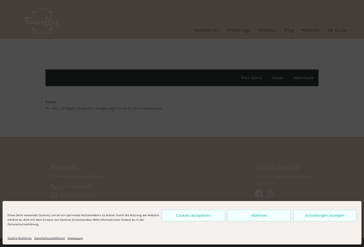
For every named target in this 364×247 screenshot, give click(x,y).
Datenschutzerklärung (49, 238)
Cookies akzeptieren (193, 215)
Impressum (75, 238)
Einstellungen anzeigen (324, 215)
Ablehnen (259, 215)
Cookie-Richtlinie (20, 238)
